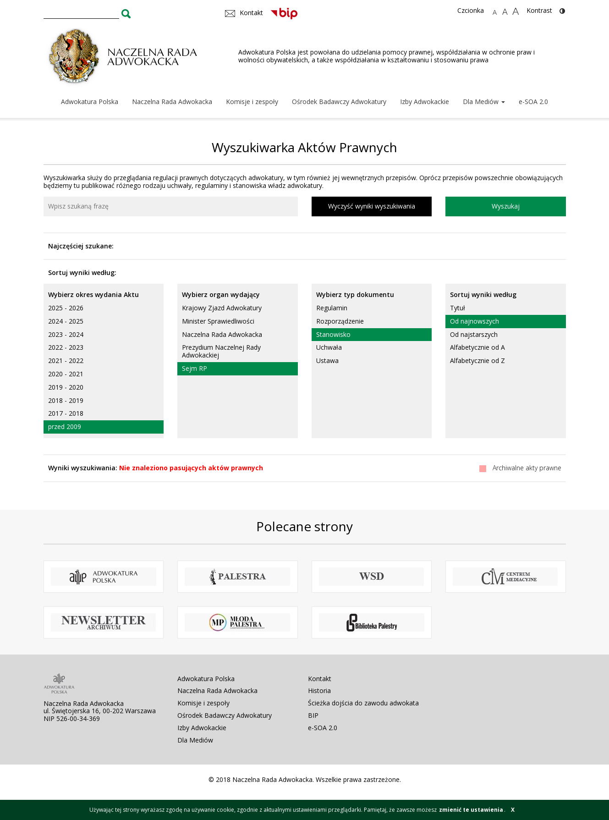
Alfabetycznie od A (477, 347)
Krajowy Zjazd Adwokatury (222, 307)
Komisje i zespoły (252, 101)
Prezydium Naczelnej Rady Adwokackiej (221, 351)
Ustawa (327, 360)
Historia (319, 690)
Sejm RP (194, 368)
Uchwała (329, 347)
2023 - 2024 (65, 334)
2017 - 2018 (65, 413)
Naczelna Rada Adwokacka (172, 101)
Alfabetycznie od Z (477, 360)
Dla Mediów (484, 101)
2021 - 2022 (65, 360)
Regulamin (331, 307)
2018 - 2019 (65, 400)
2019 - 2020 (65, 387)
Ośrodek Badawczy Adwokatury (339, 101)
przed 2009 (64, 426)
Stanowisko (333, 334)
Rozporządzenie (340, 321)
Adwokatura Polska (89, 101)
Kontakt (319, 678)
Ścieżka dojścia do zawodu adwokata (363, 703)
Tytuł (457, 307)
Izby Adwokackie (424, 101)
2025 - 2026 (65, 307)
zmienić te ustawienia (471, 810)
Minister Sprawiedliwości (218, 321)
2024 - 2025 (65, 321)
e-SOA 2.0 (533, 101)
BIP (313, 715)
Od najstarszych (474, 334)
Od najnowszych (474, 321)
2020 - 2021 (65, 373)
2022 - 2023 (65, 347)
